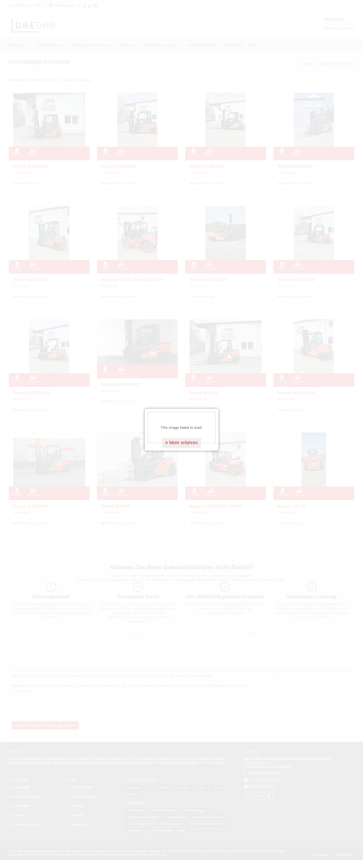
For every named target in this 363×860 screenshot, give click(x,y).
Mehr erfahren (181, 415)
